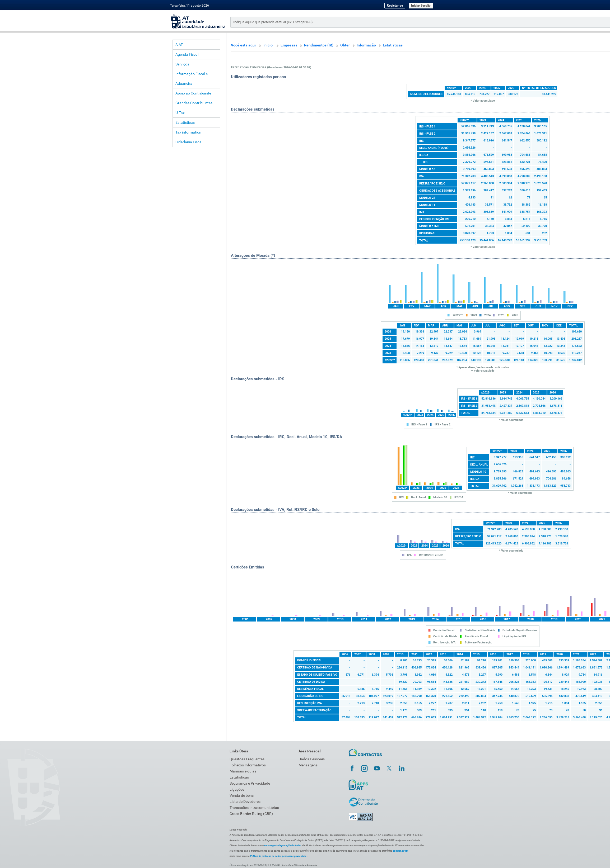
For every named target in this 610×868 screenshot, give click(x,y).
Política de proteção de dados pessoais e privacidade (278, 856)
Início (268, 45)
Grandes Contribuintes (193, 103)
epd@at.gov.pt (400, 851)
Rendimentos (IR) (318, 45)
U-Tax (180, 113)
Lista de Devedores (245, 801)
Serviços (182, 64)
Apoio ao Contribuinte (193, 93)
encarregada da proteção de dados (282, 845)
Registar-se (395, 5)
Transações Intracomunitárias (254, 807)
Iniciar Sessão (421, 5)
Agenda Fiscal (186, 54)
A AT (179, 44)
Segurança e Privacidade (250, 783)
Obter (345, 45)
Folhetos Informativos (248, 765)
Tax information (188, 132)
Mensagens (308, 765)
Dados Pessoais (312, 759)
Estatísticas (185, 122)
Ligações (237, 789)
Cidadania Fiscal (188, 142)
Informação (366, 45)
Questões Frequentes (247, 759)
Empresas (289, 45)
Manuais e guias (243, 771)
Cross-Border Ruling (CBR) (251, 814)
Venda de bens (242, 795)
